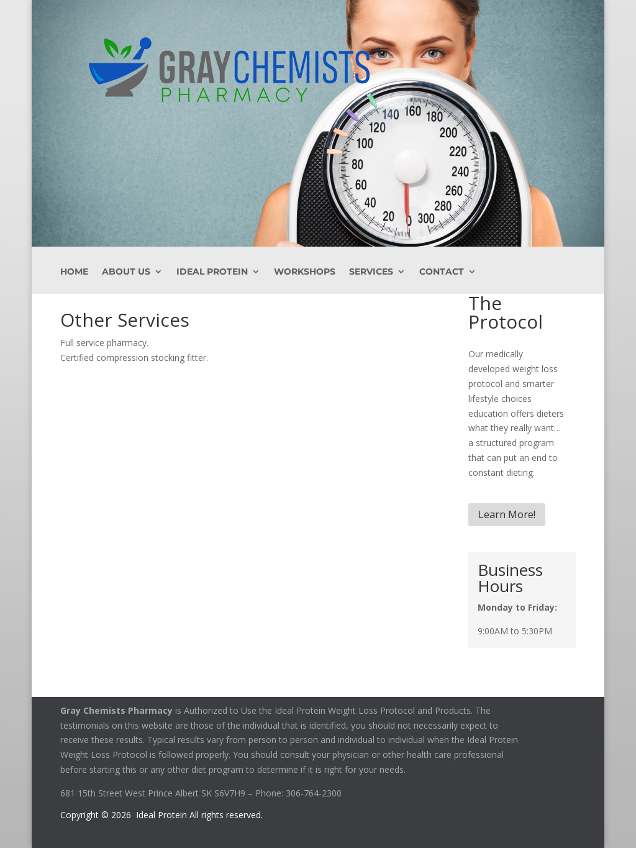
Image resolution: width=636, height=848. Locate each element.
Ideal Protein (212, 272)
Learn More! (506, 514)
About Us (126, 272)
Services (371, 272)
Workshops (304, 272)
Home (74, 272)
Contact (441, 272)
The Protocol (505, 312)
